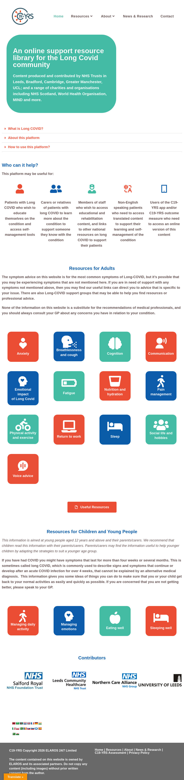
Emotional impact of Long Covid (23, 394)
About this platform (24, 138)
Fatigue (69, 393)
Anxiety (23, 353)
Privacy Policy (139, 752)
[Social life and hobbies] (161, 425)
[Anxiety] (23, 343)
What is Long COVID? (25, 129)
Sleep (115, 436)
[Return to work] (69, 426)
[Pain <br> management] (161, 381)
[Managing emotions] (69, 616)
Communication (161, 353)
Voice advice (23, 476)
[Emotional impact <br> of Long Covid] (23, 381)
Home (99, 749)
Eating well (115, 628)
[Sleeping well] (161, 618)
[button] (92, 128)
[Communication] (161, 343)
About (128, 749)
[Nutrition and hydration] (115, 381)
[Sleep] (115, 426)
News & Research (148, 749)
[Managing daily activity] (23, 616)
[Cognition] (115, 343)
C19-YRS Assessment (110, 752)
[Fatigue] (69, 383)
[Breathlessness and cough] (69, 342)
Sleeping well (161, 628)
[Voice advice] (23, 466)
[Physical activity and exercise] (23, 425)
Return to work (69, 436)
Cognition (115, 353)
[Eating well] (115, 618)
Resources (113, 749)
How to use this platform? (29, 147)
